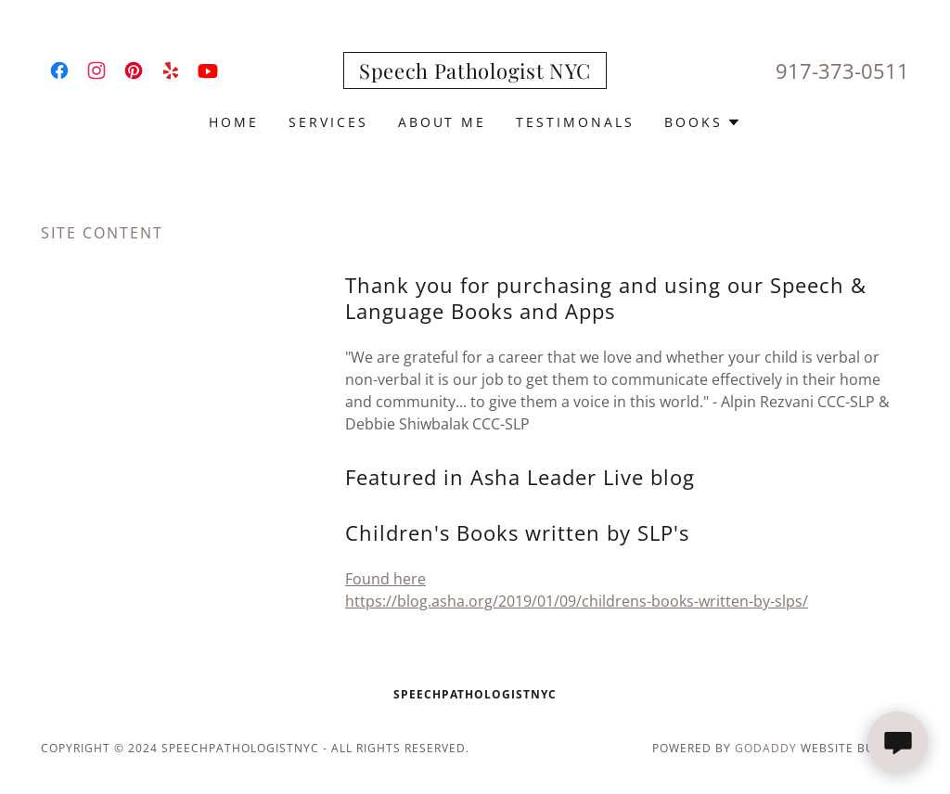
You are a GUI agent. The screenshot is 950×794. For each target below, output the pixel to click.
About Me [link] (442, 122)
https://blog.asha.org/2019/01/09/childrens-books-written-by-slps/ (576, 601)
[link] (59, 70)
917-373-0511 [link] (842, 70)
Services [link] (328, 122)
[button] (702, 122)
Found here (385, 579)
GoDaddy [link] (766, 748)
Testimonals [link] (575, 122)
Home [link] (234, 122)
